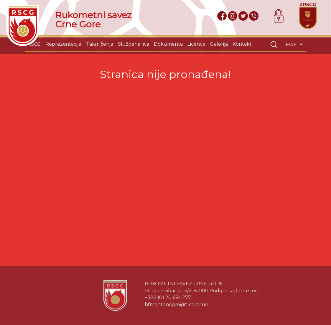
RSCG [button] (34, 44)
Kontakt (242, 44)
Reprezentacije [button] (63, 44)
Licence (196, 44)
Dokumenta (168, 44)
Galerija (219, 44)
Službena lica (133, 44)
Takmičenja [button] (99, 44)
